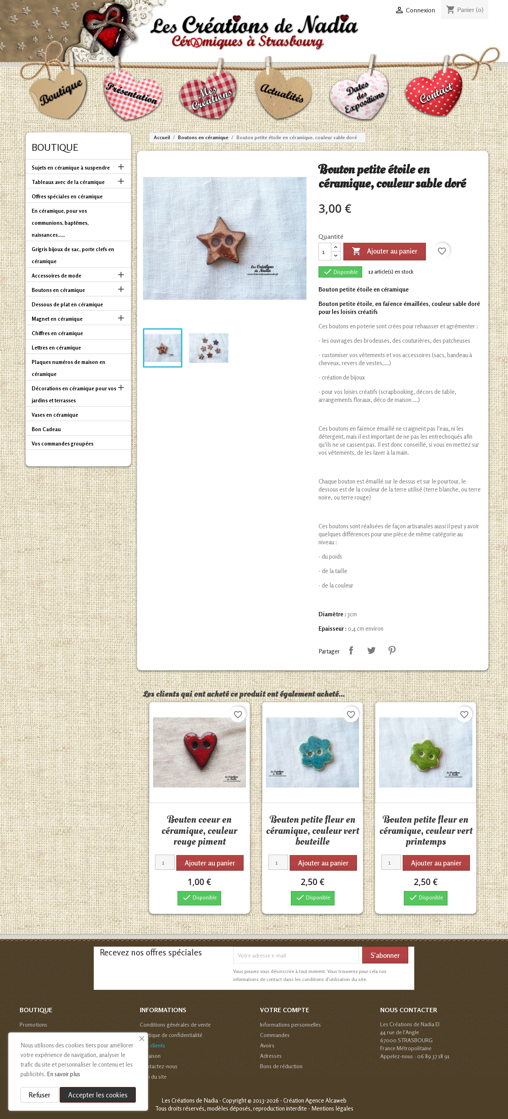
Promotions (33, 1024)
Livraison (150, 1055)
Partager (351, 650)
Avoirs (267, 1045)
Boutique (55, 147)
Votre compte (284, 1010)
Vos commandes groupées (62, 443)
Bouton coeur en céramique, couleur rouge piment (199, 830)
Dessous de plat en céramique (67, 304)
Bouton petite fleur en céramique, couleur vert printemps (425, 830)
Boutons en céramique (58, 290)
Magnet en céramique (57, 319)
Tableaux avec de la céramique (68, 182)
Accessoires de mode (56, 275)
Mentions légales (332, 1108)
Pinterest (392, 650)
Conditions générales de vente (175, 1024)
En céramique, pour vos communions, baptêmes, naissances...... (60, 223)
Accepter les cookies (97, 1095)
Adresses (271, 1055)
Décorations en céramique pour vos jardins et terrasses (74, 394)
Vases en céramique (55, 415)
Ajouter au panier (384, 251)
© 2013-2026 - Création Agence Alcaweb (297, 1100)
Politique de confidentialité (171, 1034)
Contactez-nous (158, 1066)
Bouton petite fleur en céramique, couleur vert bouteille (312, 830)
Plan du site (153, 1076)
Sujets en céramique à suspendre (71, 167)
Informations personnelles (290, 1024)
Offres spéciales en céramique (67, 196)
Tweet (371, 650)
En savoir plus (63, 1074)
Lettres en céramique (56, 347)
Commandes (275, 1034)
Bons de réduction (281, 1066)
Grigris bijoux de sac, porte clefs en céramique (73, 255)
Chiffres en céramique (57, 333)
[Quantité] (325, 251)
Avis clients (152, 1045)
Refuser (39, 1095)
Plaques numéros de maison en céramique (68, 368)
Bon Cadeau (46, 429)
